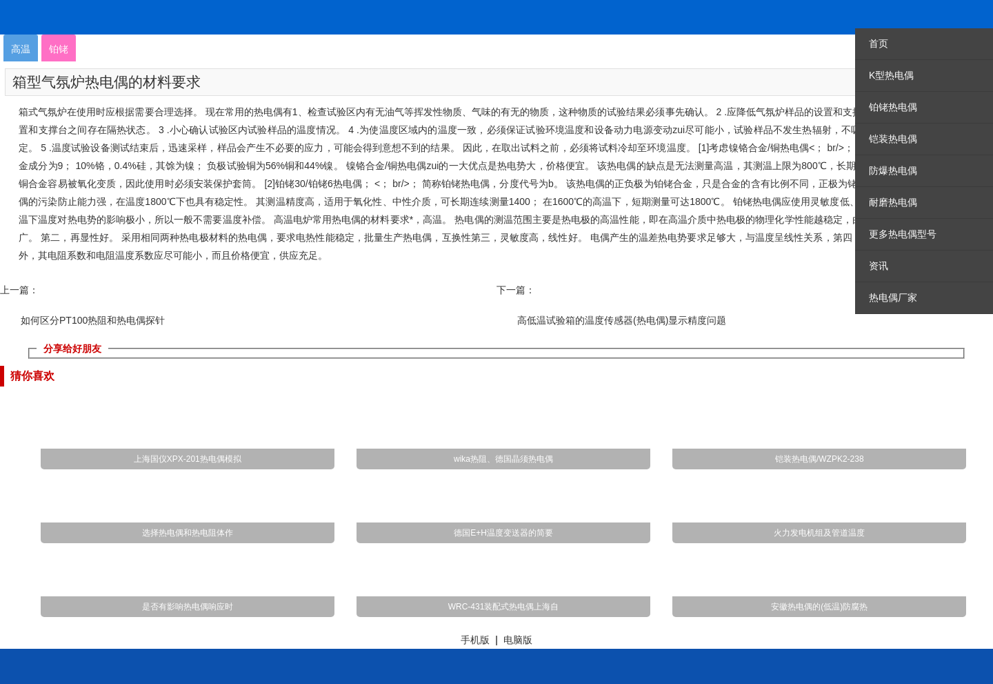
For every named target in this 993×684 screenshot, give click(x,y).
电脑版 (517, 639)
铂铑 (58, 49)
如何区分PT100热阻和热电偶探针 (93, 320)
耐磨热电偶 (893, 202)
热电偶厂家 (893, 297)
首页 (878, 43)
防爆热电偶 (893, 170)
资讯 (878, 265)
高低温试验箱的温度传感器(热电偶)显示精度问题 (621, 320)
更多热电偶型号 (902, 234)
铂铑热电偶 (893, 107)
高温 (20, 49)
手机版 (475, 639)
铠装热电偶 (893, 138)
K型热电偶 (891, 75)
